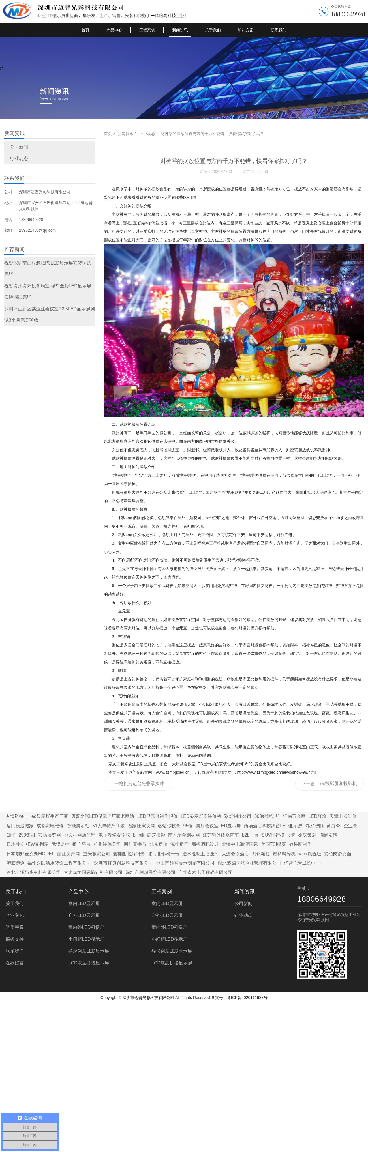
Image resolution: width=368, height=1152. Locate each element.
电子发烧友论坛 (114, 835)
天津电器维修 (343, 816)
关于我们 (213, 30)
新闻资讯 (180, 30)
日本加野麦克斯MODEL (30, 853)
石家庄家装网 (141, 825)
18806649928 (348, 14)
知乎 (11, 835)
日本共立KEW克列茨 (27, 844)
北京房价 (158, 844)
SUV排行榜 (273, 835)
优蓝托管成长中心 (302, 863)
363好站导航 (267, 816)
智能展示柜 (78, 825)
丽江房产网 (68, 853)
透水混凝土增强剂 (200, 853)
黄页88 (333, 825)
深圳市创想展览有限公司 (151, 872)
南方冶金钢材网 (184, 835)
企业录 (350, 825)
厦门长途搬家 (20, 825)
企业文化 (15, 915)
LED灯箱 (317, 816)
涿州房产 (179, 844)
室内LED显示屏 (84, 903)
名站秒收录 (169, 825)
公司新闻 (19, 147)
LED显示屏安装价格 (201, 816)
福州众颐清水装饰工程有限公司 (59, 863)
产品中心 (114, 30)
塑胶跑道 (16, 863)
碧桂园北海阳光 (129, 853)
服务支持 (15, 939)
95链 (188, 825)
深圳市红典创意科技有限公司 (123, 863)
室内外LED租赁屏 (86, 927)
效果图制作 (300, 844)
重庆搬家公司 (96, 853)
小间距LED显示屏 (86, 939)
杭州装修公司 (107, 844)
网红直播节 (135, 844)
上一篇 (138, 786)
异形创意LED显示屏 (88, 951)
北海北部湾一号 (163, 853)
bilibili (138, 835)
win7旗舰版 (309, 853)
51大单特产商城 (108, 825)
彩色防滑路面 (337, 853)
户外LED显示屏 (84, 915)
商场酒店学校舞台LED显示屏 (273, 825)
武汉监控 (61, 844)
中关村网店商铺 (79, 835)
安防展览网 (49, 835)
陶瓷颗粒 (261, 853)
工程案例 (147, 30)
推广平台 (81, 844)
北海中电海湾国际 (240, 844)
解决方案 (246, 30)
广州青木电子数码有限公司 (205, 872)
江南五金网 (294, 816)
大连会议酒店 (235, 853)
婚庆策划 (307, 835)
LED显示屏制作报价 (157, 816)
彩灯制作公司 (237, 816)
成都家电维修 (50, 825)
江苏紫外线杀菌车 (221, 835)
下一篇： (329, 786)
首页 (85, 30)
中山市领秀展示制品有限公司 (185, 863)
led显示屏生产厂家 (49, 816)
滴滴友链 (328, 835)
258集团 (26, 835)
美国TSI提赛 (273, 844)
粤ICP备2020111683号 (247, 997)
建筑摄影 (156, 835)
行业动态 (19, 158)
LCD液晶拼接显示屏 (88, 962)
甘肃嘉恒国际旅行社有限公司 (93, 872)
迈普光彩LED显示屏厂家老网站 (102, 816)
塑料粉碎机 (284, 853)
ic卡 (291, 835)
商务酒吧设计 (205, 844)
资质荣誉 (15, 927)
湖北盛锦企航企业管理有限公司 (249, 863)
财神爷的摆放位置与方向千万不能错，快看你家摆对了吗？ (212, 133)
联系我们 (278, 30)
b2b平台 (250, 835)
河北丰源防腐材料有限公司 (34, 872)
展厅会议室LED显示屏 (218, 825)
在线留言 (15, 962)
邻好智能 (314, 825)
